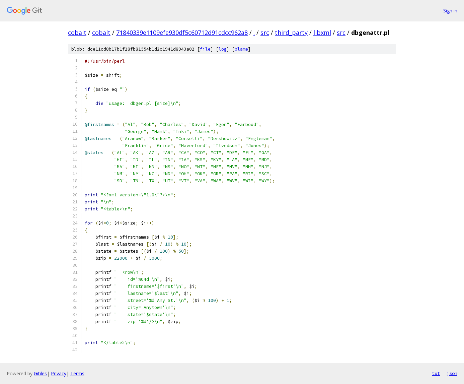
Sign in (450, 10)
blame (241, 49)
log (223, 49)
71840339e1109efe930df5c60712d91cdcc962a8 (182, 32)
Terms (77, 373)
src (264, 32)
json (452, 373)
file (205, 49)
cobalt (77, 32)
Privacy (58, 373)
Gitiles (40, 373)
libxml (322, 32)
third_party (291, 32)
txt (436, 373)
